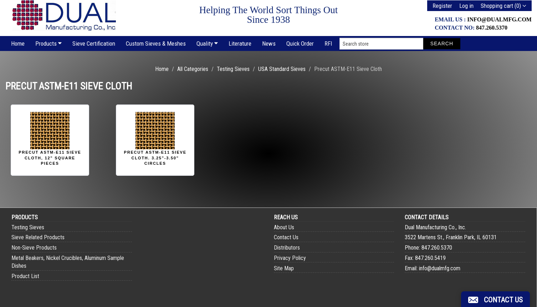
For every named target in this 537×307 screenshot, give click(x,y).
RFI (328, 43)
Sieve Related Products (38, 237)
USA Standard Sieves (282, 69)
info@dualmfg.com (499, 19)
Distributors (287, 247)
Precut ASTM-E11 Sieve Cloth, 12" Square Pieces (50, 157)
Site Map (284, 268)
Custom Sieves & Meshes (156, 43)
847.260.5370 (491, 28)
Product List (25, 276)
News (269, 43)
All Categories (192, 69)
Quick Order (300, 43)
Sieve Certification (93, 43)
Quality (207, 43)
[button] (495, 299)
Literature (240, 43)
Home (18, 43)
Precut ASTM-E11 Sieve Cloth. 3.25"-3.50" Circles (155, 157)
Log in (466, 5)
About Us (284, 227)
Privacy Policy (290, 258)
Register (442, 5)
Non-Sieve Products (34, 247)
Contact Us (286, 237)
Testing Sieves (233, 69)
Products (48, 43)
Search (441, 43)
